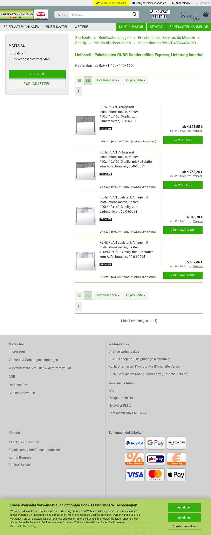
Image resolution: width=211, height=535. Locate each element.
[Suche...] (61, 14)
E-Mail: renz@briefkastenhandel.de (34, 450)
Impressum (17, 351)
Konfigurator (131, 27)
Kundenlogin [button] (181, 3)
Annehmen (184, 507)
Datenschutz (18, 385)
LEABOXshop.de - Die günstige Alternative (139, 359)
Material (17, 45)
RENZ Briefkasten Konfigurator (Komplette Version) (146, 366)
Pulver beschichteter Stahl (29, 59)
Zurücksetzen (37, 84)
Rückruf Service (20, 465)
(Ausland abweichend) (143, 141)
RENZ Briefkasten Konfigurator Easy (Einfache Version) (149, 374)
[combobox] (107, 80)
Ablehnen (184, 517)
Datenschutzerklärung (23, 526)
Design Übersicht (121, 398)
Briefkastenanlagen (21, 27)
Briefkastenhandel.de (188, 27)
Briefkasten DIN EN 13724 (127, 413)
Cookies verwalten (184, 526)
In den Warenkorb (183, 230)
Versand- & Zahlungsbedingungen (33, 360)
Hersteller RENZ (120, 405)
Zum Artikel (183, 139)
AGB (12, 376)
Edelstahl (17, 53)
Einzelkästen (56, 27)
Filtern (37, 74)
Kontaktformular (21, 457)
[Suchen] (135, 14)
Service (156, 27)
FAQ (112, 390)
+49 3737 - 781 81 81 (24, 442)
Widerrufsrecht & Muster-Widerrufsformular (40, 368)
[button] (79, 80)
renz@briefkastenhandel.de (149, 3)
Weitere (81, 27)
